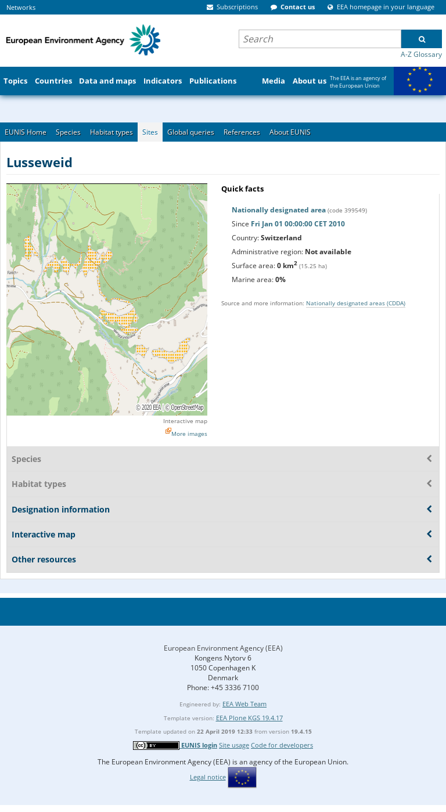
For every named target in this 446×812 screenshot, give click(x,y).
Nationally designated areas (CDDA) (355, 303)
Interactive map (185, 421)
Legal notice (208, 777)
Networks (20, 7)
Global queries (190, 132)
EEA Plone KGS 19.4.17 (249, 717)
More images (189, 434)
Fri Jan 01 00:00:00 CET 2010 (298, 224)
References (242, 132)
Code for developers (282, 745)
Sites (150, 132)
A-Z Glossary (421, 54)
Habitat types (111, 132)
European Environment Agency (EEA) (223, 648)
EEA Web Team (244, 703)
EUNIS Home (25, 132)
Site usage (234, 745)
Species (68, 132)
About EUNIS (290, 132)
